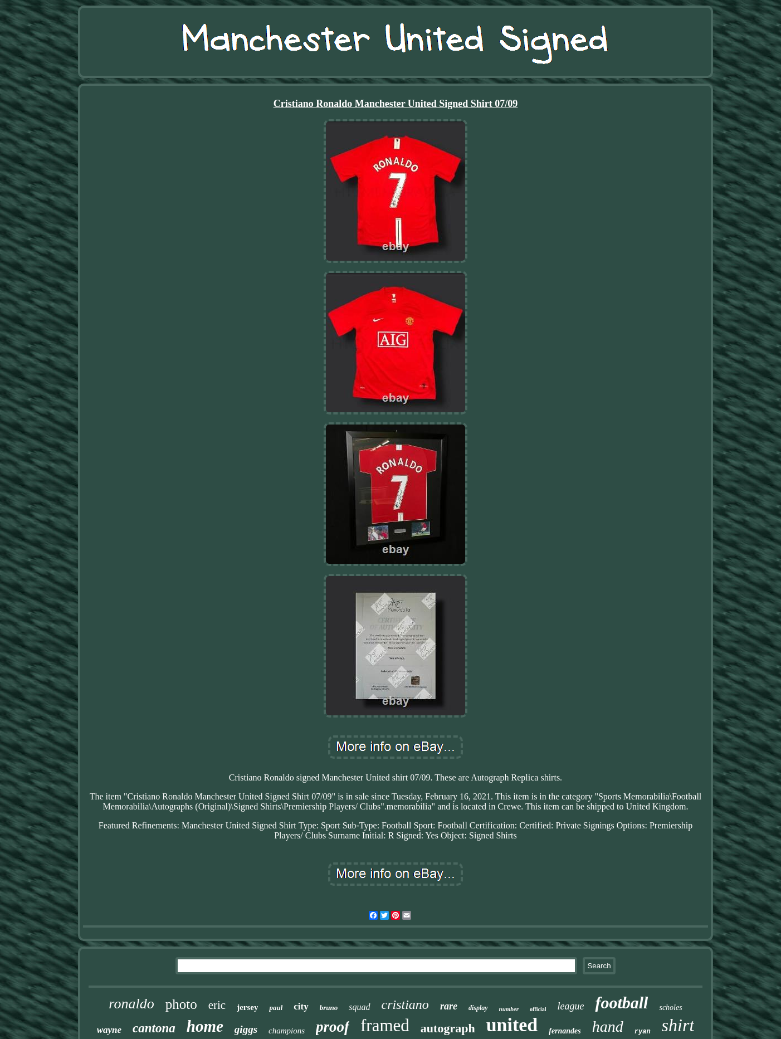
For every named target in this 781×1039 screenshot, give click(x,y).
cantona (154, 1028)
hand (607, 1026)
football (621, 1002)
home (205, 1026)
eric (217, 1005)
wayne (109, 1030)
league (570, 1006)
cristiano (405, 1004)
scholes (670, 1007)
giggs (246, 1029)
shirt (678, 1025)
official (538, 1009)
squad (359, 1007)
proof (332, 1026)
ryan (642, 1032)
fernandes (565, 1031)
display (478, 1008)
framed (384, 1025)
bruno (329, 1007)
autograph (448, 1028)
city (301, 1006)
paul (275, 1007)
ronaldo (131, 1004)
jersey (247, 1007)
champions (287, 1030)
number (509, 1009)
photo (181, 1004)
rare (448, 1006)
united (512, 1024)
